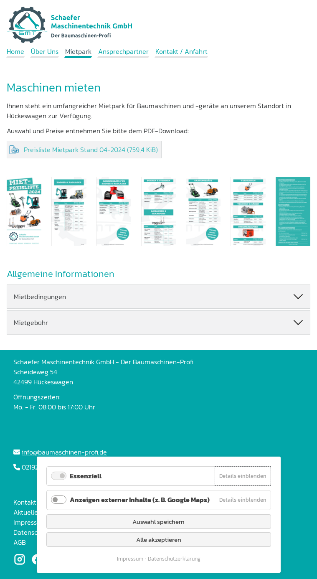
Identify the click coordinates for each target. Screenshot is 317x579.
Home (15, 51)
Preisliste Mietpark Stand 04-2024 (91, 150)
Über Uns (44, 51)
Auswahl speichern (158, 521)
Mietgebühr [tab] (31, 322)
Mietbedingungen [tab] (40, 297)
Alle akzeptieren (158, 539)
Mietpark (78, 51)
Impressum (130, 559)
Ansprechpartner (123, 51)
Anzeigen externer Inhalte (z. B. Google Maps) (140, 500)
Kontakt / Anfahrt (181, 51)
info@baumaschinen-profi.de (64, 452)
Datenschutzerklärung (174, 559)
